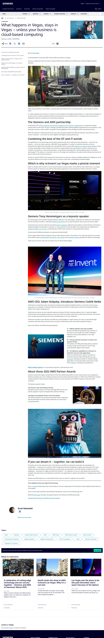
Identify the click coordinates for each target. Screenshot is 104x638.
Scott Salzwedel (34, 53)
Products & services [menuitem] (8, 9)
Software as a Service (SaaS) (82, 146)
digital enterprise (30, 539)
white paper (37, 495)
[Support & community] (93, 3)
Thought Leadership (59, 13)
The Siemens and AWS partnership (10, 52)
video (78, 491)
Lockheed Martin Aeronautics (48, 237)
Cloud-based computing (12, 539)
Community (84, 13)
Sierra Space (61, 237)
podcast (35, 486)
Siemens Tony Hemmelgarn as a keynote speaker (11, 63)
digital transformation (59, 222)
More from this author (24, 517)
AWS (45, 535)
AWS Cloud (55, 535)
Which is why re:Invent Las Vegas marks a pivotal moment (11, 59)
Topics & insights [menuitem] (50, 9)
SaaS (77, 539)
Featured (16, 535)
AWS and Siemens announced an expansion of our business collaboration (60, 125)
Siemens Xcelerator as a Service (37, 229)
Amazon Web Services (31, 535)
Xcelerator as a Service (11, 543)
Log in (82, 3)
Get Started (97, 550)
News (6, 535)
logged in (11, 628)
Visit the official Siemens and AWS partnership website (44, 498)
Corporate (73, 13)
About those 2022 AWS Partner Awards (11, 71)
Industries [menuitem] (27, 9)
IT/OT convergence (64, 539)
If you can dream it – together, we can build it (12, 75)
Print (53, 43)
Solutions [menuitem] (19, 9)
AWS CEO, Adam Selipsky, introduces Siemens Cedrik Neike (13, 68)
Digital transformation (46, 539)
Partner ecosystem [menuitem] (38, 9)
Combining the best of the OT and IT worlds (12, 55)
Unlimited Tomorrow (74, 237)
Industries (35, 13)
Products (25, 13)
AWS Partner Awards (71, 535)
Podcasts (46, 13)
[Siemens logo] (8, 3)
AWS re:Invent (87, 535)
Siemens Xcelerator (62, 225)
